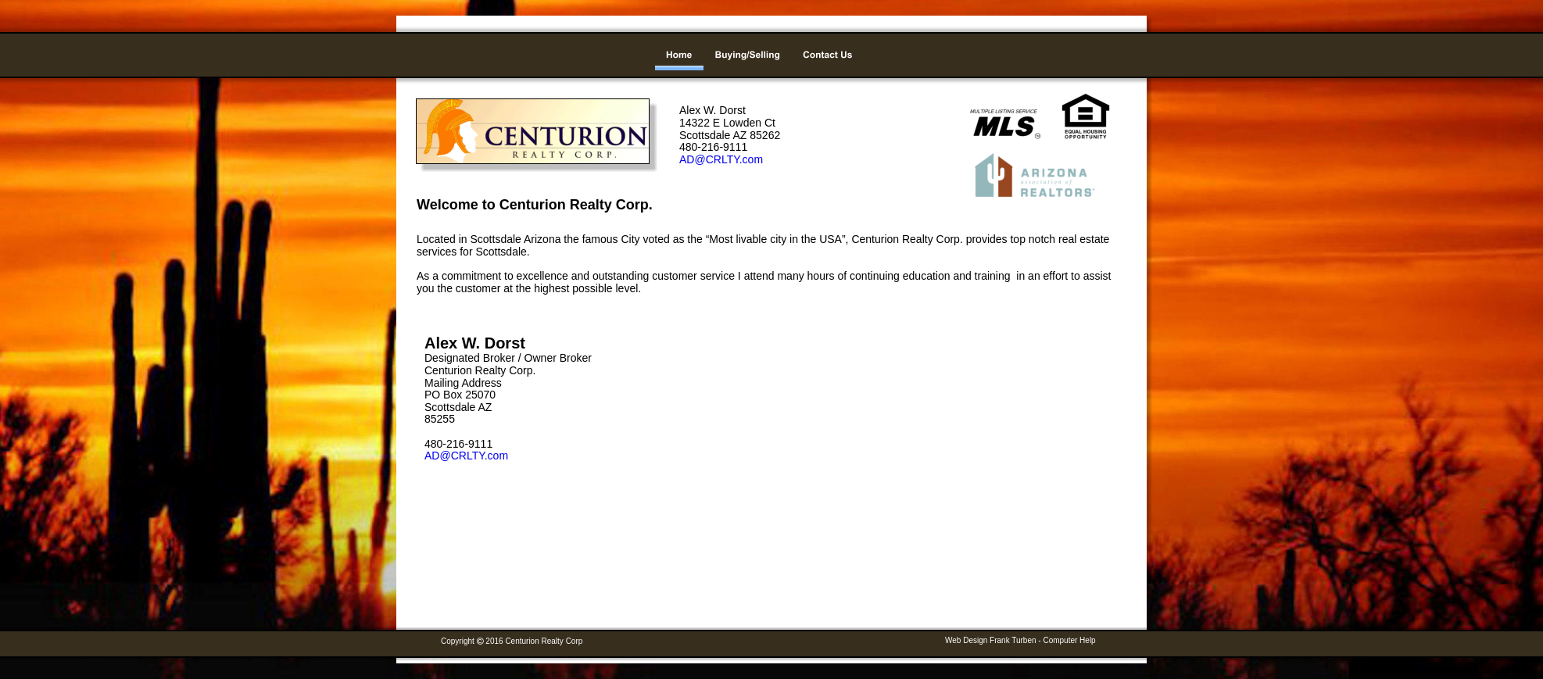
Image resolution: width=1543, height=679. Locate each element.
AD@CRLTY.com (466, 455)
